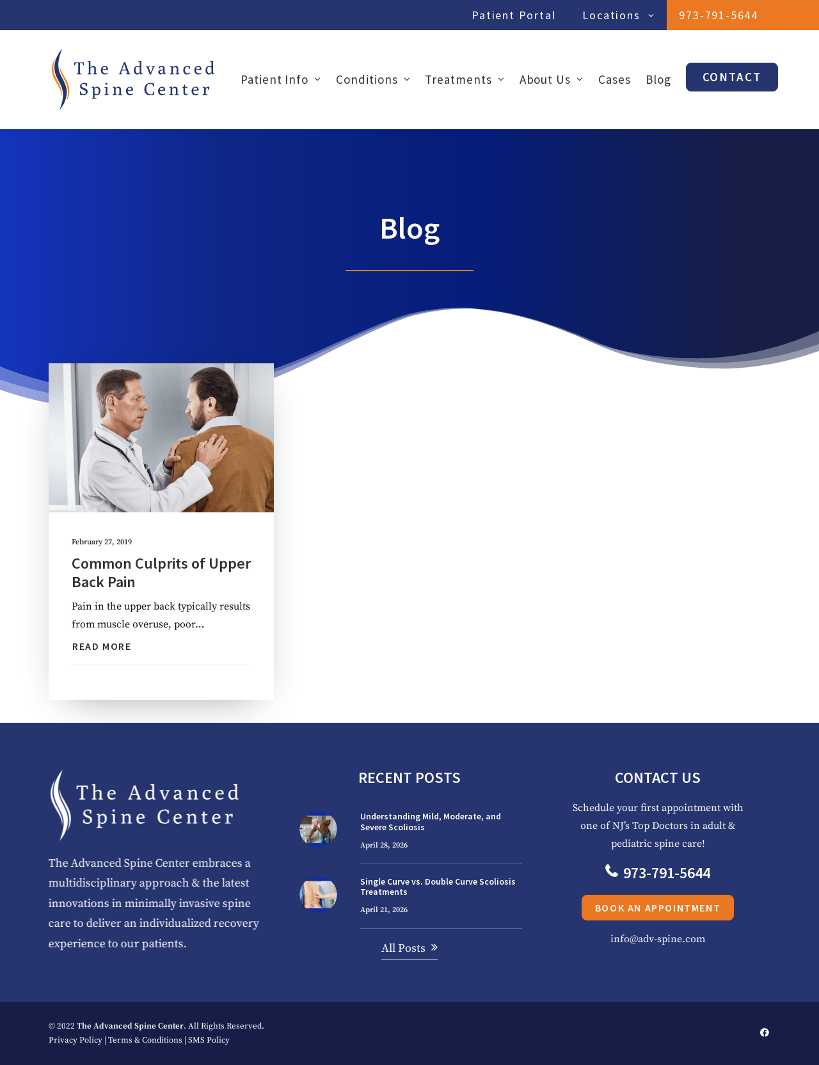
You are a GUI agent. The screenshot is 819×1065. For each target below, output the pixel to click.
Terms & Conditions (145, 1040)
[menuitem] (517, 15)
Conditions (373, 79)
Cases (614, 79)
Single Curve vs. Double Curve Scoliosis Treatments (438, 887)
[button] (161, 438)
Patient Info (281, 79)
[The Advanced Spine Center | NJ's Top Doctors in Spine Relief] (133, 79)
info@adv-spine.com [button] (684, 939)
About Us (552, 79)
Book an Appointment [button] (684, 907)
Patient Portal (513, 15)
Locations (618, 15)
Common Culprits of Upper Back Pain (161, 572)
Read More (101, 646)
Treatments (464, 79)
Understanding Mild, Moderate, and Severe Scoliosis (430, 821)
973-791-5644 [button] (684, 873)
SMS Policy (209, 1040)
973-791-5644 (718, 15)
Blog (658, 79)
